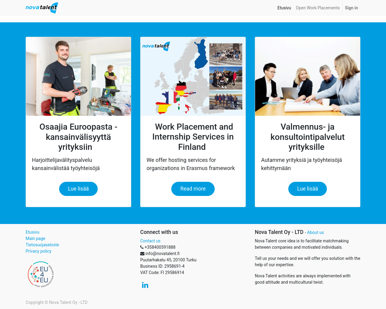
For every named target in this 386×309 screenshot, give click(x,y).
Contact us (150, 240)
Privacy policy (38, 251)
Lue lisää (78, 189)
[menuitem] (284, 8)
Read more (193, 189)
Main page (35, 238)
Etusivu (32, 232)
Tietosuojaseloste (42, 244)
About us (315, 232)
